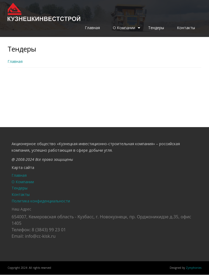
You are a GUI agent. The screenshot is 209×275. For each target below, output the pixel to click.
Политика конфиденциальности (41, 200)
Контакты (186, 27)
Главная (92, 27)
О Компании (127, 29)
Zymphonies (193, 268)
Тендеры (156, 27)
